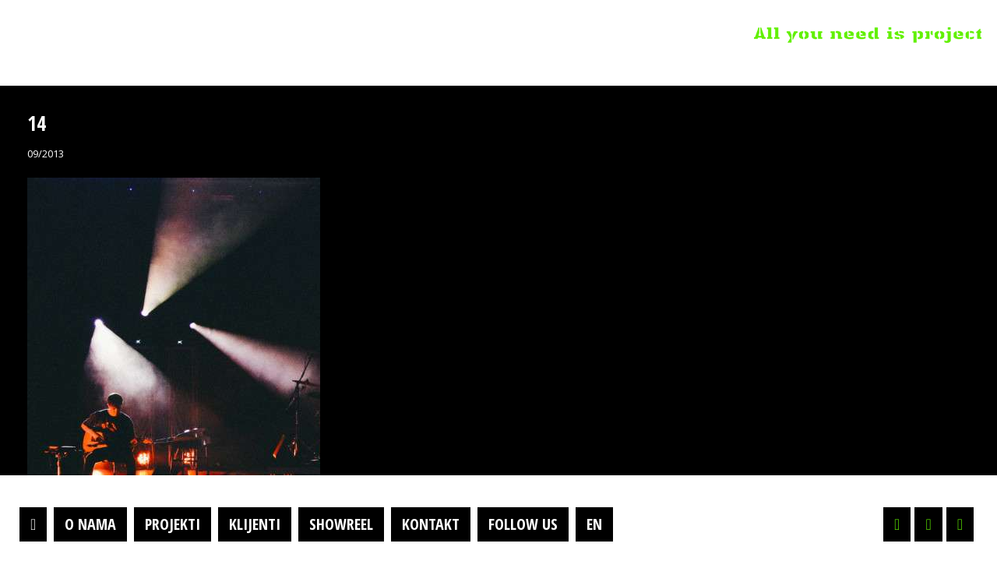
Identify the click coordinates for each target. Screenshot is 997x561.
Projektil (111, 34)
